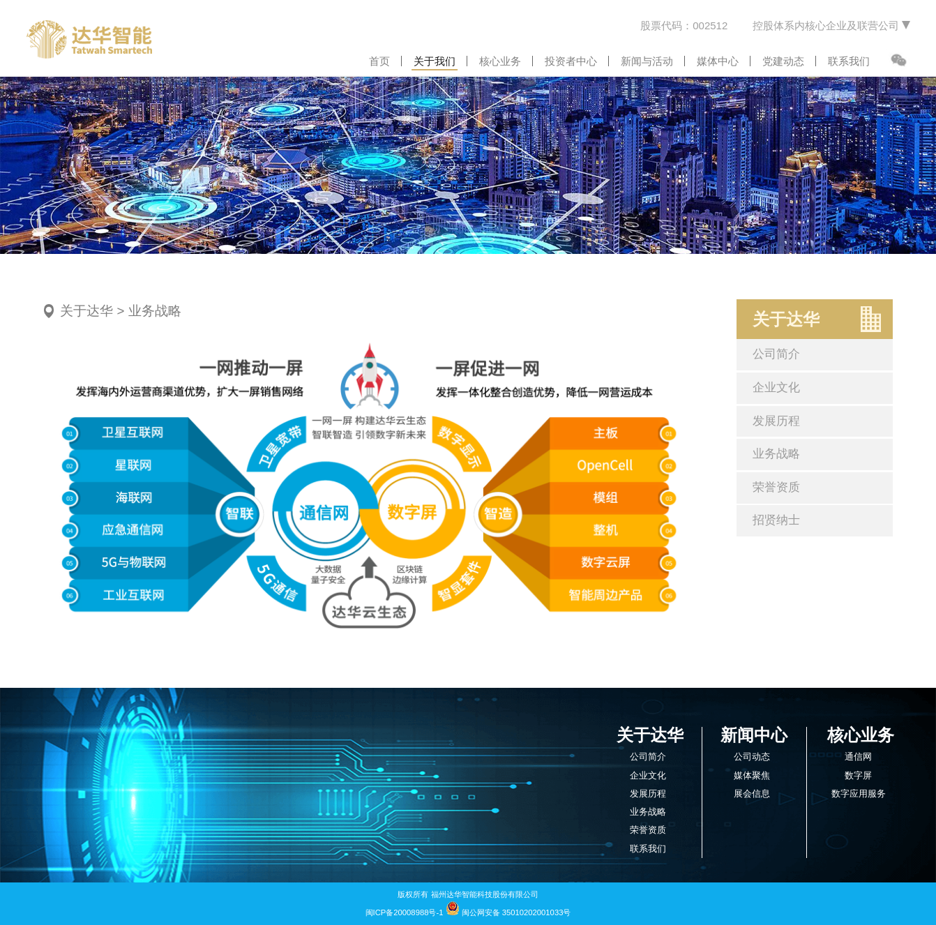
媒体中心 (718, 61)
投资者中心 (571, 61)
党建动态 (783, 61)
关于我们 (434, 61)
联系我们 (849, 61)
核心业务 (500, 61)
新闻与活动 (647, 61)
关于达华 (86, 310)
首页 (379, 61)
